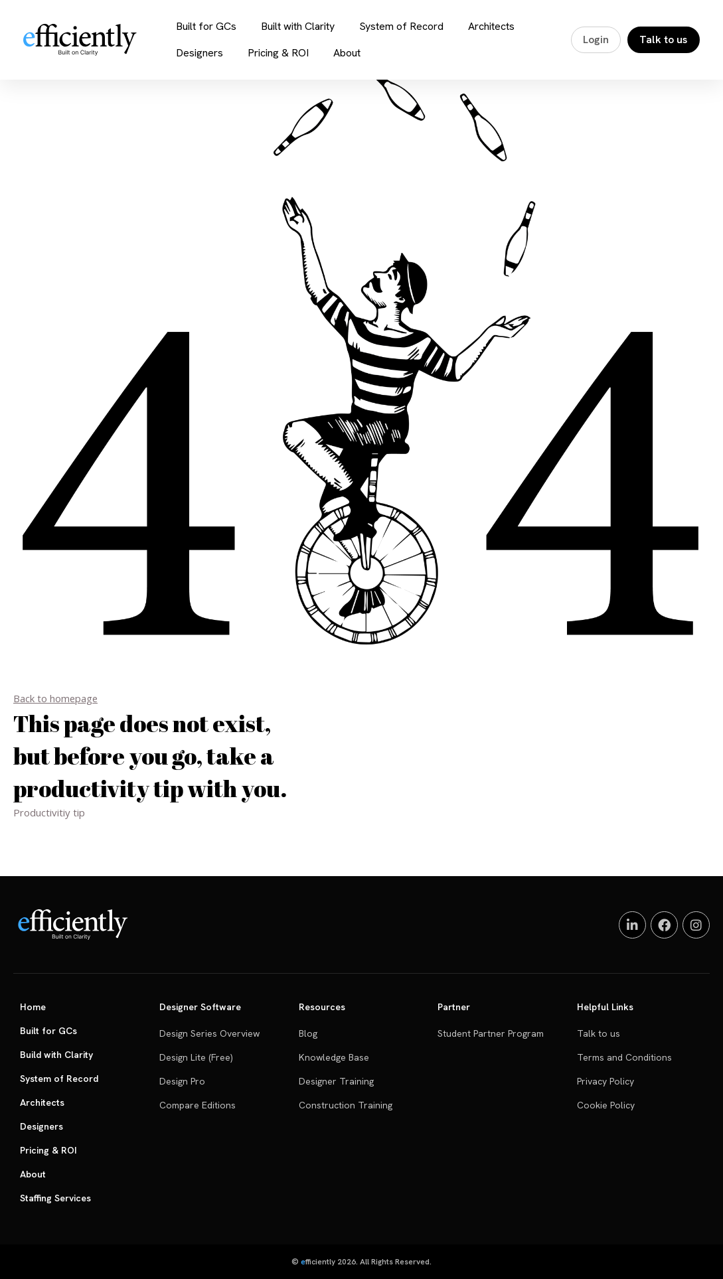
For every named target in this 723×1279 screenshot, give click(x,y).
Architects (494, 26)
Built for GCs (209, 26)
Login (596, 39)
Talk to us (664, 39)
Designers (202, 53)
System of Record (404, 26)
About (349, 53)
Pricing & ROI (280, 53)
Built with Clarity (300, 26)
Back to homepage (56, 698)
